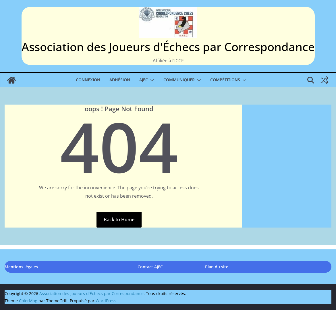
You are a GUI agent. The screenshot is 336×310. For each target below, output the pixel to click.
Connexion (88, 79)
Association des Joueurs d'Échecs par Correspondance (168, 47)
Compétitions (225, 79)
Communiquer (179, 79)
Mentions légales (21, 266)
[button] (151, 80)
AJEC (143, 79)
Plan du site (216, 266)
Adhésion (119, 79)
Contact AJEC (150, 266)
